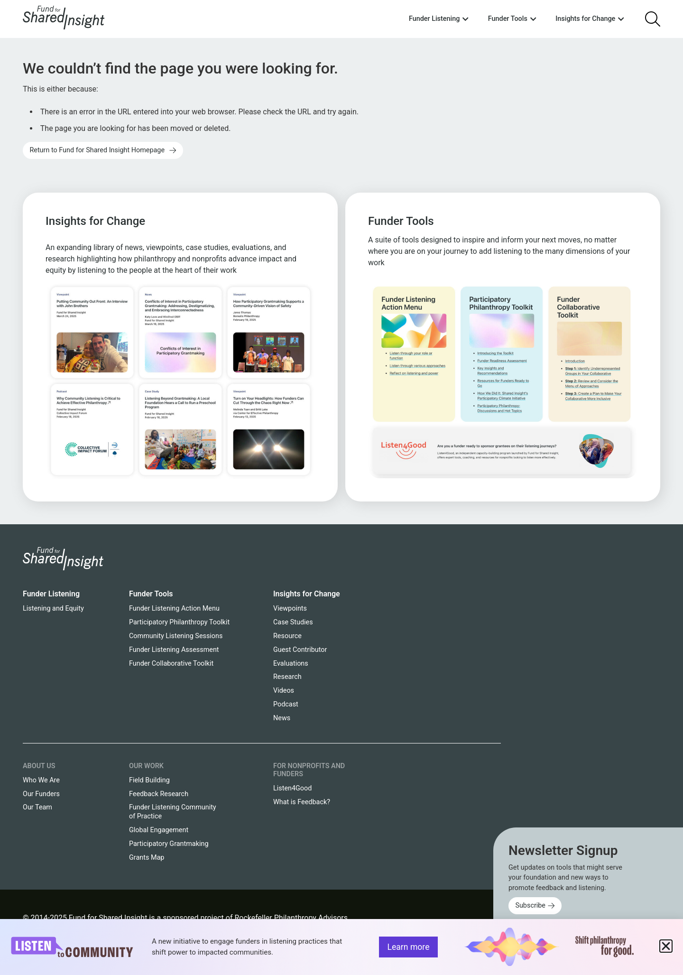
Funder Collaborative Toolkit (171, 663)
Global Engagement (158, 830)
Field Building (149, 780)
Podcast (285, 704)
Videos (283, 691)
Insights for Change (306, 593)
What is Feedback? (301, 802)
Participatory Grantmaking (169, 844)
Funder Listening (51, 593)
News (281, 718)
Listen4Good (292, 788)
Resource (287, 636)
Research (287, 677)
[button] (666, 946)
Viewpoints (290, 608)
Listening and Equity (53, 608)
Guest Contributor (300, 650)
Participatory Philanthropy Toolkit (179, 622)
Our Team (37, 807)
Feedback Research (158, 794)
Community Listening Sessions (175, 636)
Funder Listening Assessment (174, 650)
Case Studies (293, 622)
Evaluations (290, 663)
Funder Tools (151, 593)
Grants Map (146, 858)
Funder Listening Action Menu (174, 608)
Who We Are (41, 780)
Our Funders (41, 794)
